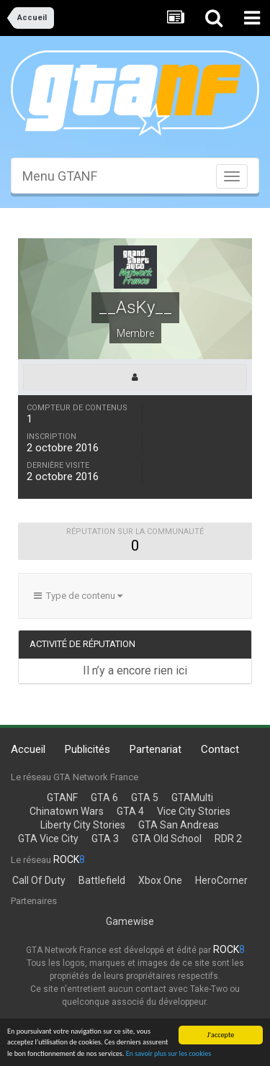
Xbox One (160, 880)
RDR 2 (228, 838)
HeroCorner (221, 880)
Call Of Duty (39, 880)
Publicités (87, 749)
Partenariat (155, 749)
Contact (220, 749)
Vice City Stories (193, 811)
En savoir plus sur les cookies (169, 1054)
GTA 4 (130, 811)
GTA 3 (105, 838)
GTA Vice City (48, 838)
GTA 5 (144, 797)
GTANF (62, 797)
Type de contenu (78, 595)
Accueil (28, 749)
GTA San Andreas (178, 825)
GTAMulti (192, 797)
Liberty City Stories (82, 825)
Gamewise (130, 921)
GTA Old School (167, 838)
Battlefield (101, 880)
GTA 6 (104, 797)
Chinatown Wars (67, 811)
